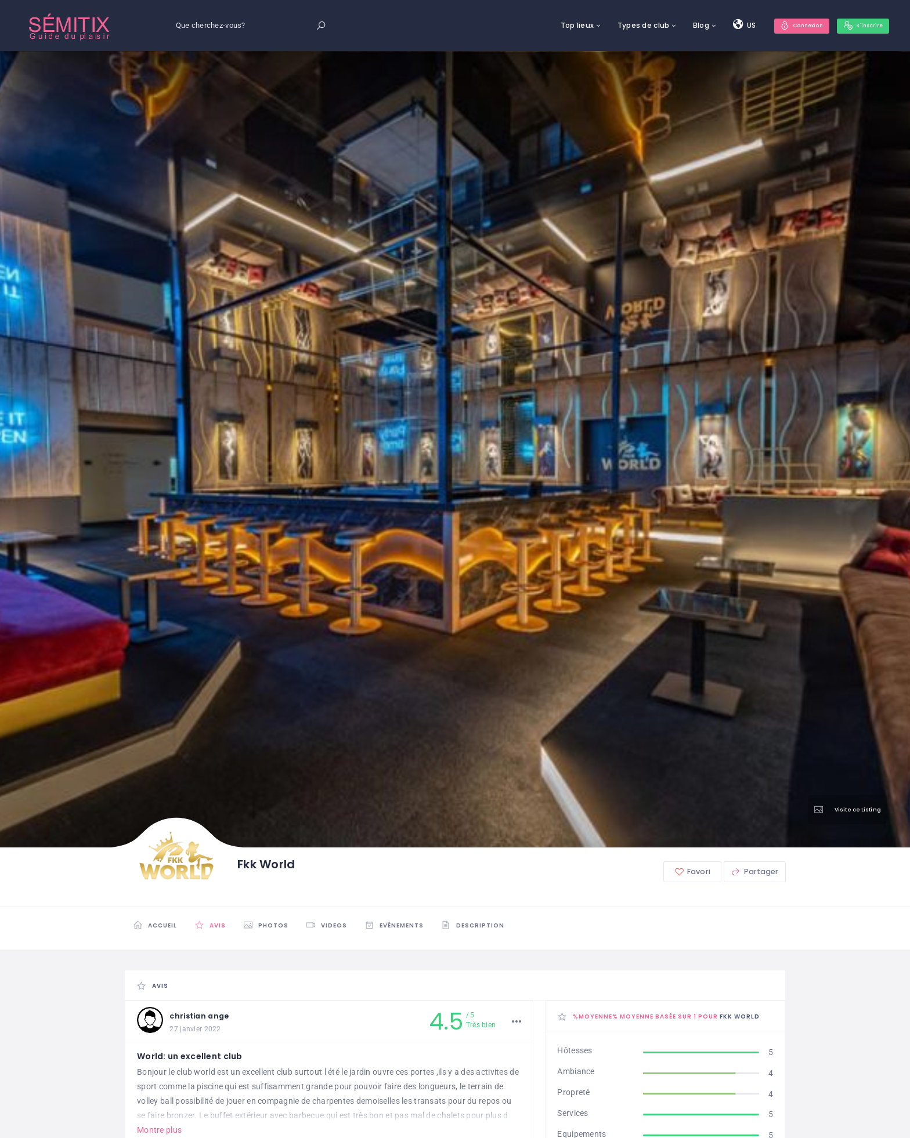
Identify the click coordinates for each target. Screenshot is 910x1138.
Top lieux (559, 25)
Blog (684, 25)
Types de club (626, 25)
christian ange (205, 1016)
